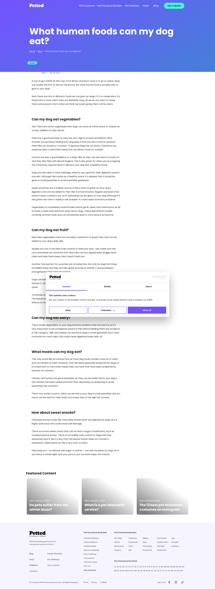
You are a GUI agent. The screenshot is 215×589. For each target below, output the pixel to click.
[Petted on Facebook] (169, 582)
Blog (40, 51)
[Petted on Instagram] (175, 582)
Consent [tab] (66, 286)
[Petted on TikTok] (182, 582)
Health (32, 63)
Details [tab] (107, 286)
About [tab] (149, 286)
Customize (107, 310)
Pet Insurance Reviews (125, 532)
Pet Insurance (86, 5)
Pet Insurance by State (125, 561)
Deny (68, 310)
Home (32, 51)
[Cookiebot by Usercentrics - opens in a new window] (154, 277)
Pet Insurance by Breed (95, 532)
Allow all (147, 310)
